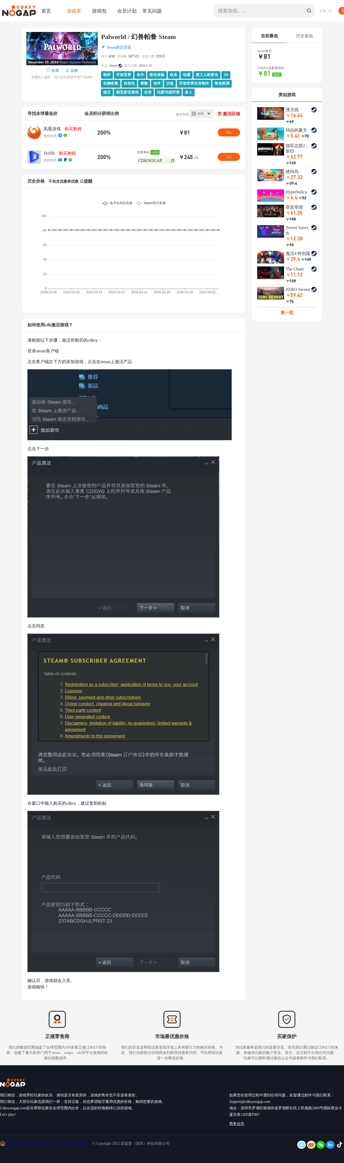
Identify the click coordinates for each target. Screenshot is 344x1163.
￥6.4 (291, 197)
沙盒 (170, 83)
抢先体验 (156, 75)
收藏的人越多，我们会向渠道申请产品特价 (62, 77)
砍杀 (173, 75)
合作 (140, 75)
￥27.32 (294, 177)
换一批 (287, 312)
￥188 (291, 218)
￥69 (290, 121)
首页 (46, 11)
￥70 (305, 135)
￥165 (291, 162)
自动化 (129, 83)
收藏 (53, 70)
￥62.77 (294, 156)
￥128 (306, 259)
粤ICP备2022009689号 (73, 1144)
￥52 (302, 197)
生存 (148, 92)
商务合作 (236, 1124)
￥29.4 (293, 259)
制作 (107, 75)
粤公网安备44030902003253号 (30, 1144)
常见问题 (152, 11)
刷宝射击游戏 (127, 92)
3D (226, 75)
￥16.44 (294, 115)
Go (229, 132)
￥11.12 (294, 274)
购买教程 (73, 129)
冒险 (144, 83)
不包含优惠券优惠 (63, 181)
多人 (188, 92)
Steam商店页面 (119, 47)
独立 (107, 92)
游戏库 (74, 11)
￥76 (290, 301)
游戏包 (99, 11)
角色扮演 (222, 83)
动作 (157, 83)
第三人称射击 (207, 75)
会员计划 (127, 11)
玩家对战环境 (168, 92)
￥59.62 (294, 295)
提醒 (71, 70)
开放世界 (123, 75)
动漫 (186, 75)
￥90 (290, 244)
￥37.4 (291, 183)
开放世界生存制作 (194, 83)
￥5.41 (293, 135)
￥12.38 (294, 238)
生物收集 (110, 83)
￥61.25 (294, 213)
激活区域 (228, 113)
